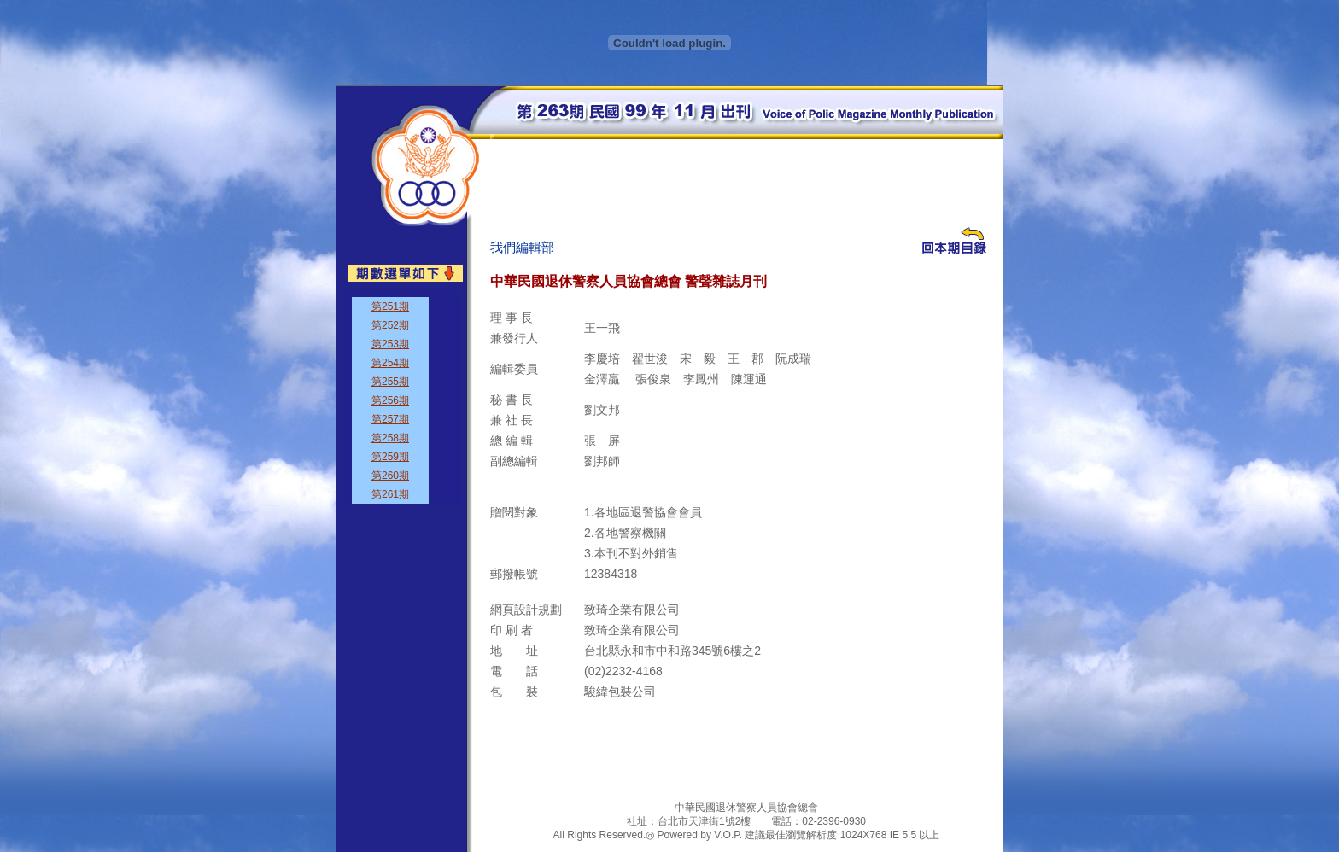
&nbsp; (402, 397)
